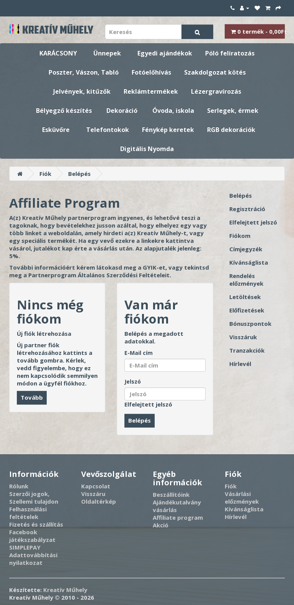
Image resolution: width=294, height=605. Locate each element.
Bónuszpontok (250, 323)
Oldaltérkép (98, 501)
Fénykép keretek (168, 129)
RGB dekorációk (231, 129)
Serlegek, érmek (232, 110)
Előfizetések (246, 310)
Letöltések (245, 297)
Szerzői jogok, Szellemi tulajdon (33, 497)
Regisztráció (247, 209)
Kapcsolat (95, 486)
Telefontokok (107, 129)
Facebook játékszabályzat (32, 535)
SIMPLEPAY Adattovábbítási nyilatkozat (33, 554)
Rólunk (18, 486)
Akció (160, 525)
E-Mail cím (138, 352)
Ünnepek (107, 53)
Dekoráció (121, 110)
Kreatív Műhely (65, 590)
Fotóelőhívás (151, 72)
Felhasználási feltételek (28, 512)
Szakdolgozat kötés (215, 72)
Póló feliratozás (230, 53)
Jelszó (132, 381)
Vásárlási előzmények (242, 497)
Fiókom (239, 235)
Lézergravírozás (216, 91)
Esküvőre (56, 129)
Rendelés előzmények (246, 279)
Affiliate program (178, 517)
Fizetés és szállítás (36, 524)
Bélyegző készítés (64, 110)
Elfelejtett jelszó (148, 404)
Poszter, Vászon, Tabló (84, 72)
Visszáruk (243, 337)
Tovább (32, 397)
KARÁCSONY (58, 53)
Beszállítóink (171, 494)
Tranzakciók (247, 350)
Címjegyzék (245, 249)
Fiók (45, 173)
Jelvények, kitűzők (82, 91)
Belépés (79, 173)
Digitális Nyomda (147, 149)
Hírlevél (240, 364)
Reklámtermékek (151, 91)
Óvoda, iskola (173, 110)
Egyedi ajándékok (164, 53)
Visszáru (93, 494)
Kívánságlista (248, 262)
